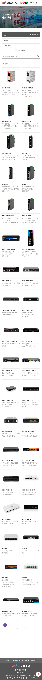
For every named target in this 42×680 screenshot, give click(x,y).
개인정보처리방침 (18, 660)
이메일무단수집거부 (30, 660)
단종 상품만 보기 (22, 51)
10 (16, 628)
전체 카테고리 (21, 35)
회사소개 (8, 660)
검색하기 (38, 56)
